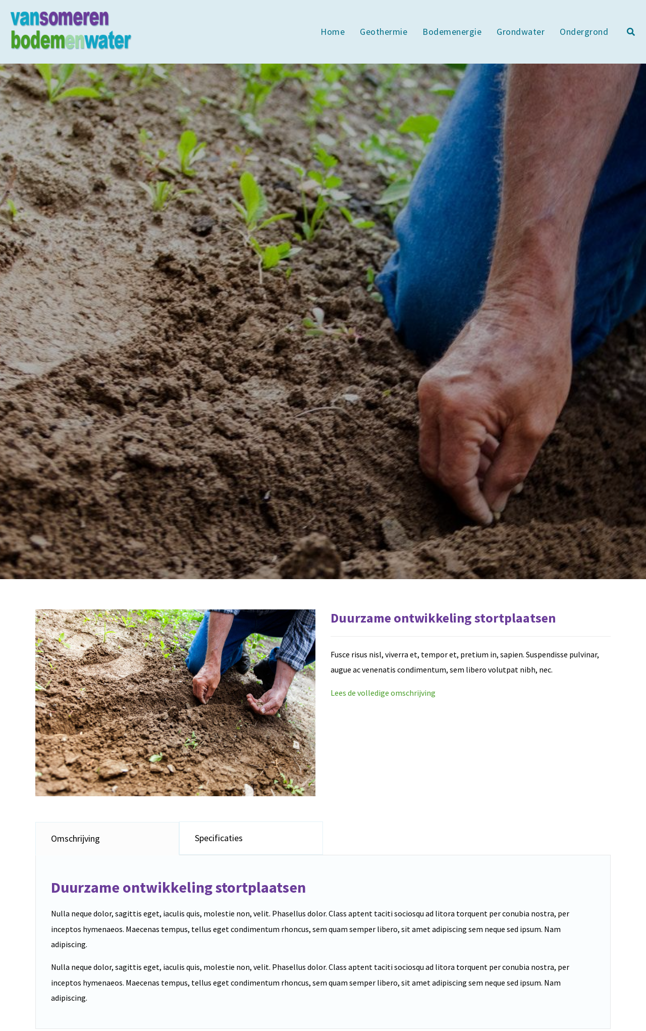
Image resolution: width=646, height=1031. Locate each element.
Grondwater (521, 31)
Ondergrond (584, 31)
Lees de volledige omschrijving (383, 693)
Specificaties (219, 838)
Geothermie (383, 31)
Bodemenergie (451, 31)
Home (332, 31)
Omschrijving (75, 838)
